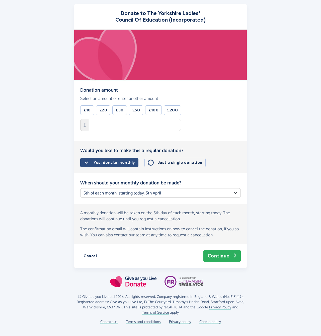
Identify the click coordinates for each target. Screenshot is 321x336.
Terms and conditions (143, 321)
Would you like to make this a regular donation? (131, 150)
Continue (222, 256)
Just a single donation (180, 162)
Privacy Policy (220, 307)
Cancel (90, 255)
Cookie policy (210, 321)
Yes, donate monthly (114, 162)
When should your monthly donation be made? (130, 182)
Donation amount (99, 90)
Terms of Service (155, 312)
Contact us (109, 321)
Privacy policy (180, 321)
